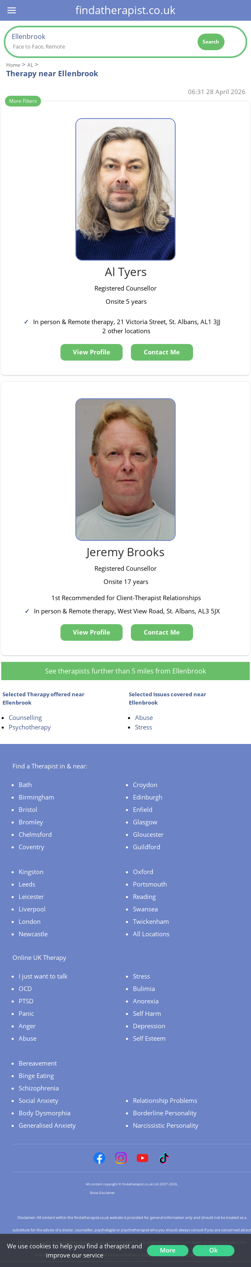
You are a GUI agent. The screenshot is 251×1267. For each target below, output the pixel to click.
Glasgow (145, 822)
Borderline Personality (165, 1113)
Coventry (31, 847)
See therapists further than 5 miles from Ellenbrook (125, 671)
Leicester (31, 896)
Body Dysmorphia (44, 1113)
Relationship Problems (165, 1100)
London (30, 921)
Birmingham (36, 797)
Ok (213, 1250)
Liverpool (32, 909)
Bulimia (144, 988)
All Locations (151, 934)
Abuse (144, 717)
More (168, 1250)
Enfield (142, 809)
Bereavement (38, 1063)
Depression (149, 1026)
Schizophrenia (39, 1088)
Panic (26, 1013)
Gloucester (148, 834)
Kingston (31, 871)
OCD (25, 988)
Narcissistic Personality (165, 1125)
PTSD (26, 1001)
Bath (25, 784)
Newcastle (33, 934)
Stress (143, 727)
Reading (144, 896)
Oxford (143, 871)
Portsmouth (150, 884)
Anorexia (146, 1001)
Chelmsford (35, 834)
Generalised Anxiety (47, 1125)
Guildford (146, 847)
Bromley (31, 822)
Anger (27, 1026)
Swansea (145, 909)
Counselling (25, 717)
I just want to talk (43, 976)
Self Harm (147, 1013)
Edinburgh (147, 797)
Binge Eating (36, 1075)
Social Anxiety (38, 1100)
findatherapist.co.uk (125, 9)
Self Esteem (149, 1038)
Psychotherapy (30, 727)
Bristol (28, 809)
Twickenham (151, 921)
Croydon (145, 784)
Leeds (27, 884)
